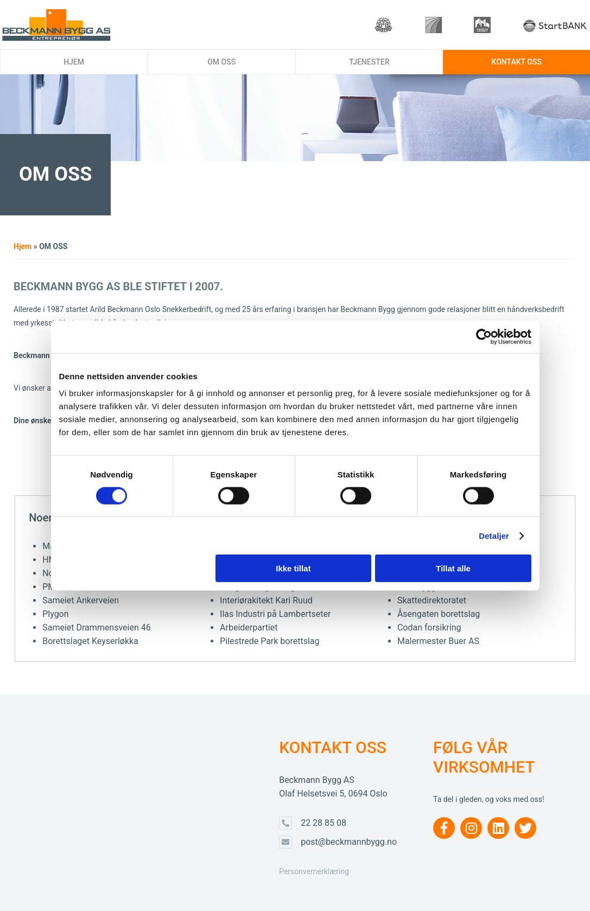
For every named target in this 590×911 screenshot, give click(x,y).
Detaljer (494, 535)
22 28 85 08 (323, 823)
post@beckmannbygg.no (349, 842)
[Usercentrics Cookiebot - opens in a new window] (483, 336)
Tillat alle (453, 568)
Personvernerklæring (314, 871)
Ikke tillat (293, 568)
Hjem (22, 246)
